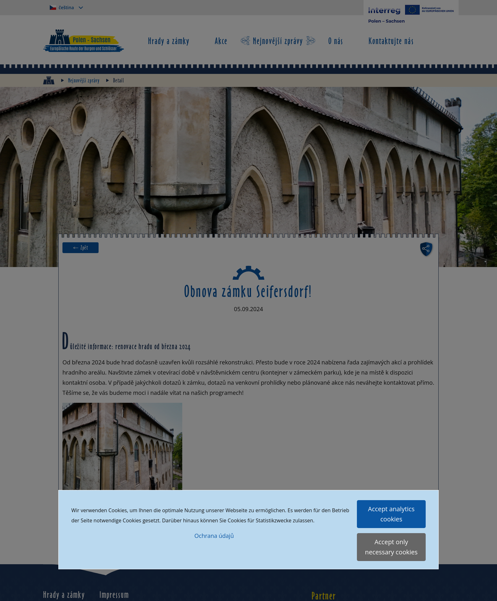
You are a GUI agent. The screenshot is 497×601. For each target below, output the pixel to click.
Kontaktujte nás (391, 40)
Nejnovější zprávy (278, 40)
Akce (221, 40)
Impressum (114, 594)
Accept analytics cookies (391, 514)
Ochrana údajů (214, 535)
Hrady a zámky (169, 40)
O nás (335, 40)
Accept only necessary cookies (391, 547)
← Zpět (80, 247)
